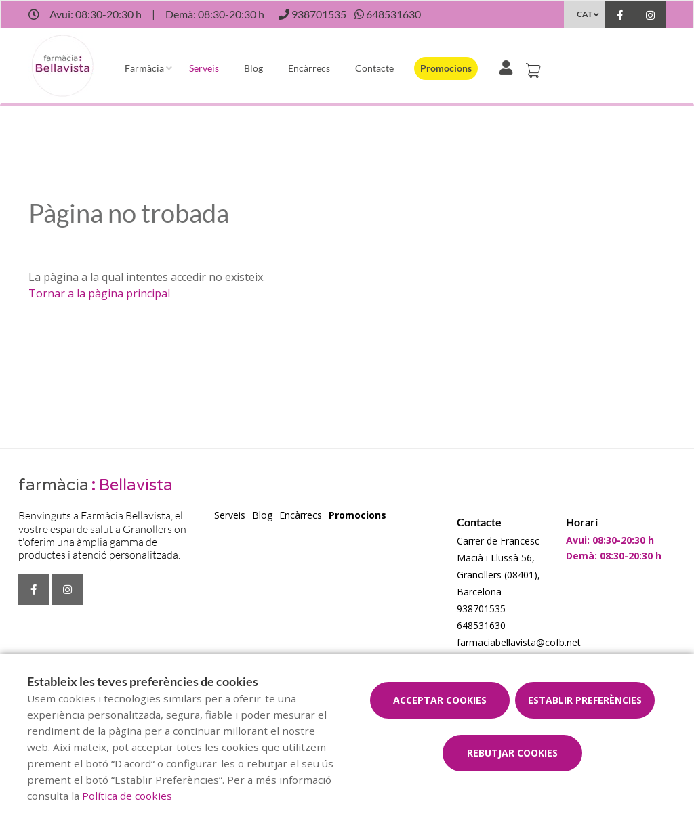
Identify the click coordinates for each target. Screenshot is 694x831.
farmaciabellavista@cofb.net (519, 642)
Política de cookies (127, 796)
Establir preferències (585, 700)
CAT (584, 14)
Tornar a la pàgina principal (99, 293)
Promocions (446, 68)
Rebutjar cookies (512, 752)
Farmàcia (144, 68)
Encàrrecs (309, 68)
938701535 (481, 608)
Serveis (204, 68)
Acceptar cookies (440, 700)
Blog (253, 68)
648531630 (481, 625)
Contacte (374, 68)
